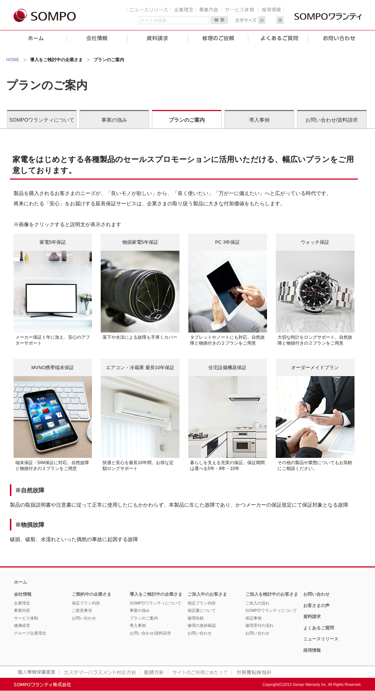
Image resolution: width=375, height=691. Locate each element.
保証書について (202, 610)
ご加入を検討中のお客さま (271, 594)
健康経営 (22, 625)
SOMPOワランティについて (41, 120)
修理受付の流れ (259, 625)
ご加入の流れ (257, 603)
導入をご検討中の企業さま (156, 594)
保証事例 (253, 618)
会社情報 (22, 594)
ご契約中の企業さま (91, 594)
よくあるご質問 (318, 628)
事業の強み (114, 120)
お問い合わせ (84, 618)
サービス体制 (26, 618)
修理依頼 (196, 618)
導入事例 (259, 120)
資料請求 (312, 616)
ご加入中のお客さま (207, 594)
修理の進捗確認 (202, 625)
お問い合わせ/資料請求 (331, 120)
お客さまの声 (316, 605)
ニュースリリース (320, 639)
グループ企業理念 (30, 633)
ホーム (20, 582)
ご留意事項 (82, 610)
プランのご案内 (187, 120)
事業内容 (22, 610)
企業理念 (22, 603)
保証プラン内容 (86, 603)
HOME (12, 59)
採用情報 (312, 650)
